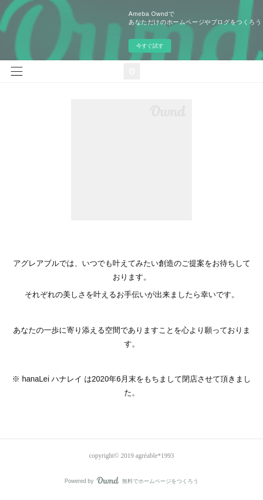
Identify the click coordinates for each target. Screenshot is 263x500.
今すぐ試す (149, 46)
